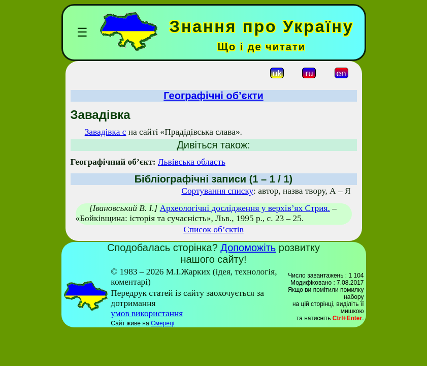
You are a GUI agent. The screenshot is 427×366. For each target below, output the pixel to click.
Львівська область (191, 162)
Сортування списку (217, 191)
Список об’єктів (213, 229)
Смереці (162, 323)
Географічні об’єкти (213, 95)
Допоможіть (248, 247)
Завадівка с (105, 132)
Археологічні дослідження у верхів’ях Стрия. (245, 208)
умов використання (147, 313)
